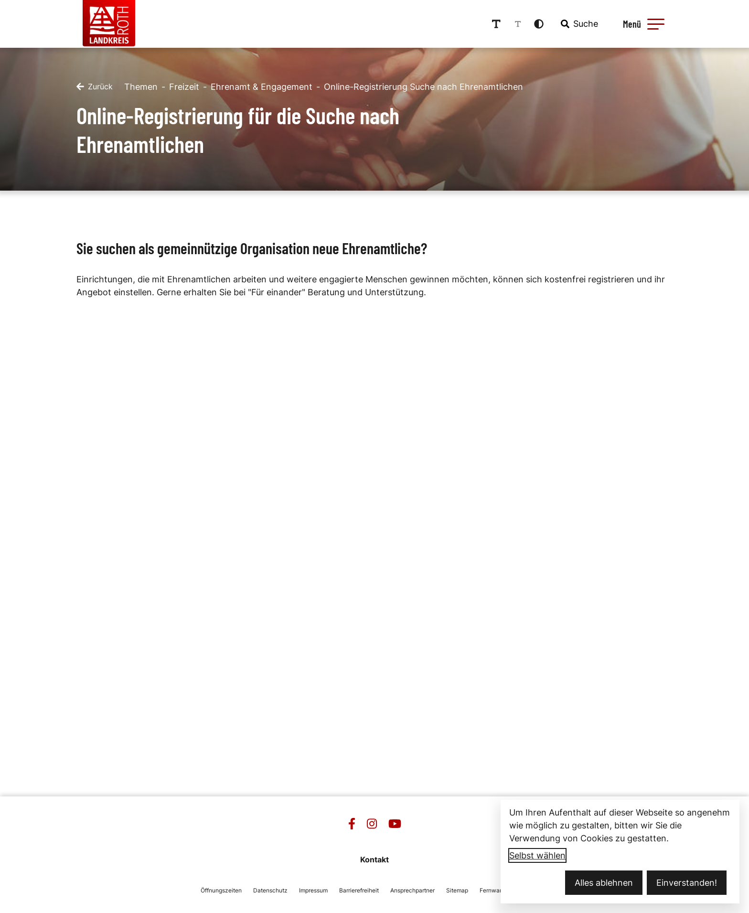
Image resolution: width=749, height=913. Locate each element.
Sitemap (457, 889)
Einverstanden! (686, 883)
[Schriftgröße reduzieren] (522, 23)
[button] (659, 23)
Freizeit (184, 86)
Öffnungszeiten (221, 889)
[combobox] (582, 23)
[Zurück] (94, 86)
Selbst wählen (537, 855)
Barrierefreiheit (359, 889)
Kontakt (374, 858)
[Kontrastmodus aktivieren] (543, 23)
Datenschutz (270, 889)
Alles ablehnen (604, 883)
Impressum (313, 889)
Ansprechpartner (412, 889)
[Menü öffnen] (646, 23)
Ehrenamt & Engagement (261, 86)
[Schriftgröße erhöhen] (500, 23)
